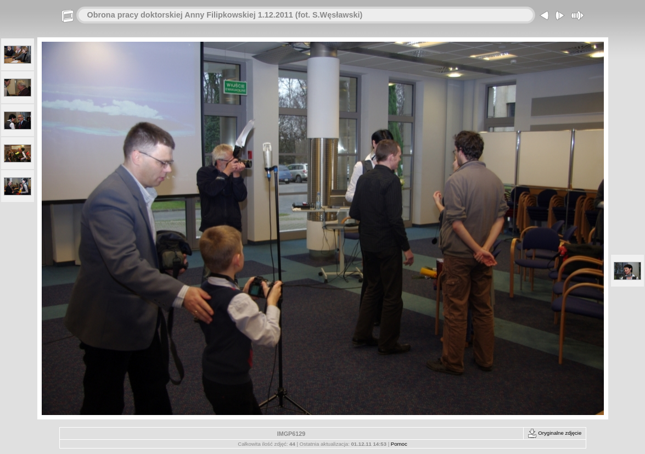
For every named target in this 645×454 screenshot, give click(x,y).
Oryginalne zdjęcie (555, 433)
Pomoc (399, 444)
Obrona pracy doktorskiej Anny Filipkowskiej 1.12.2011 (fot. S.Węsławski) (225, 14)
